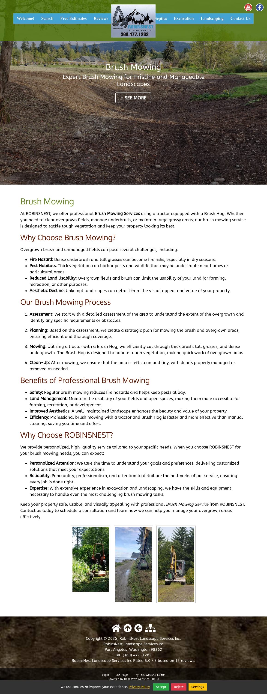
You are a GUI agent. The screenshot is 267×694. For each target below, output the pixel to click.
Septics (161, 18)
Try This (139, 674)
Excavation (184, 18)
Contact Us (240, 18)
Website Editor (155, 674)
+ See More (133, 98)
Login (105, 674)
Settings (197, 687)
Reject (179, 687)
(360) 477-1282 (137, 655)
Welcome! (25, 18)
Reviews (101, 18)
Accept (161, 687)
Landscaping (212, 18)
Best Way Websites (137, 679)
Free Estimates (73, 18)
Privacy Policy (139, 687)
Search (47, 18)
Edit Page (122, 674)
